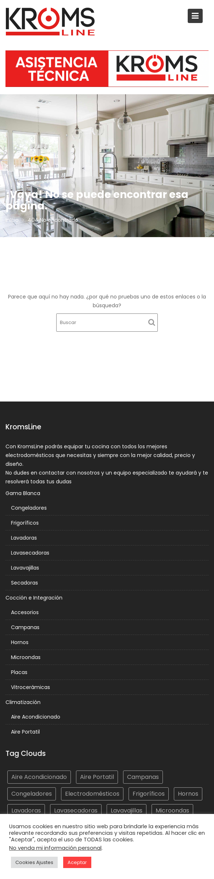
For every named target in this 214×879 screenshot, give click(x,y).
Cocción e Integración (35, 597)
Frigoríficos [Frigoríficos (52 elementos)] (148, 793)
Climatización (24, 701)
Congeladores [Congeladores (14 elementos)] (32, 793)
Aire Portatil (26, 730)
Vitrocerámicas (31, 686)
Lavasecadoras (31, 553)
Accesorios (25, 612)
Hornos (20, 642)
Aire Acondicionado (36, 715)
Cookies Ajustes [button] (34, 862)
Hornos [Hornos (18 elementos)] (187, 793)
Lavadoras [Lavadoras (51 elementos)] (26, 810)
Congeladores (29, 509)
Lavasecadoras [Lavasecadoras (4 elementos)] (76, 810)
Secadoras (25, 583)
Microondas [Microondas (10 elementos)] (171, 810)
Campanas (26, 627)
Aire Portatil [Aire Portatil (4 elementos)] (97, 777)
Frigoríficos (25, 523)
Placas (20, 671)
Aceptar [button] (77, 862)
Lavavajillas (25, 568)
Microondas (26, 657)
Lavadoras (24, 538)
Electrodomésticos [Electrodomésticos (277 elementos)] (92, 793)
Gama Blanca (24, 494)
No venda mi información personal (55, 848)
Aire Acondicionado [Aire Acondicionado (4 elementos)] (39, 777)
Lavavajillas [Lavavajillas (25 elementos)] (126, 810)
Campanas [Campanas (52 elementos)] (142, 777)
